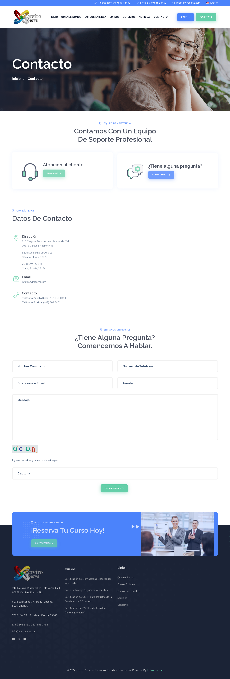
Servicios (129, 17)
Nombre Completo (31, 366)
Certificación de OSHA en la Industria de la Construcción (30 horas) (88, 600)
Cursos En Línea (95, 17)
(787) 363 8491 (21, 623)
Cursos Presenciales (128, 590)
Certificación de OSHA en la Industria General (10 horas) (85, 612)
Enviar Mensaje (114, 488)
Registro (206, 17)
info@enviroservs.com (186, 3)
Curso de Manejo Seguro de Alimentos (86, 591)
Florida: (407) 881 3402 (151, 3)
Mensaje (24, 400)
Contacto (161, 17)
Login (185, 17)
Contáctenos (161, 176)
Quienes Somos (71, 17)
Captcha (24, 473)
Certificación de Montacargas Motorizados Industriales (88, 582)
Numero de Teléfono (138, 366)
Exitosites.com (155, 670)
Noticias (145, 17)
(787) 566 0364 (39, 623)
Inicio (54, 17)
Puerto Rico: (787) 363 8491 (112, 3)
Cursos (114, 17)
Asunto (128, 383)
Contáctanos (43, 543)
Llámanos (54, 172)
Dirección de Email (31, 383)
